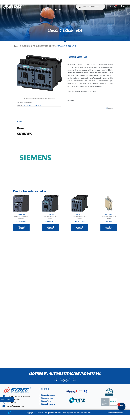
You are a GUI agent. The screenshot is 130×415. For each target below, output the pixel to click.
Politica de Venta (45, 401)
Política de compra (46, 398)
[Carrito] (113, 6)
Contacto (71, 4)
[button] (58, 4)
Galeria (60, 9)
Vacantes (49, 9)
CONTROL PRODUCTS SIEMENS (42, 46)
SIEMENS (24, 46)
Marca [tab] (20, 121)
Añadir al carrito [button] (21, 228)
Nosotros (45, 4)
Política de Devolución (47, 404)
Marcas (58, 4)
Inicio (35, 4)
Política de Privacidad (47, 395)
